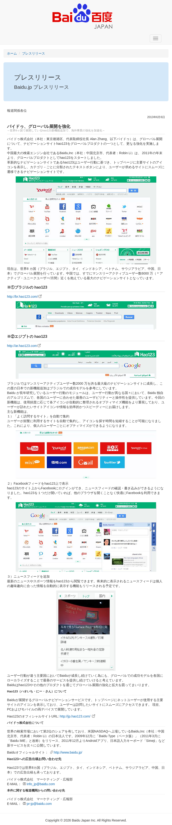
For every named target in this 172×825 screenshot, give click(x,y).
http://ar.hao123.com (24, 346)
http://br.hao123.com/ (24, 296)
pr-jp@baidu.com (37, 804)
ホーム (12, 53)
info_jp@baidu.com (39, 784)
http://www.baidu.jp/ (66, 752)
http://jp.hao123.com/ (77, 716)
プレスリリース (33, 53)
